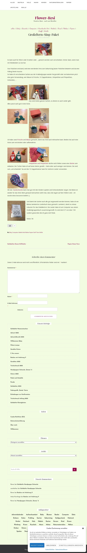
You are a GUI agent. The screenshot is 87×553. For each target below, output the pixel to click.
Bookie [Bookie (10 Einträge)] (57, 514)
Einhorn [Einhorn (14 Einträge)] (16, 518)
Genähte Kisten (15, 349)
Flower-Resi (45, 17)
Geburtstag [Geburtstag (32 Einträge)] (48, 518)
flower (47, 37)
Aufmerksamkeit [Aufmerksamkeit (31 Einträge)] (31, 514)
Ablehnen (51, 545)
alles (12, 2)
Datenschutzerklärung (61, 549)
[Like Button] (9, 225)
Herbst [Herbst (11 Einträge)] (18, 521)
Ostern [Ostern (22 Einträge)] (24, 528)
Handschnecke (18, 190)
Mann (36, 2)
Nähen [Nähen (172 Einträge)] (70, 524)
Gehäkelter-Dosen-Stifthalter (16, 244)
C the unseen (15, 353)
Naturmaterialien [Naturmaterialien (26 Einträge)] (59, 524)
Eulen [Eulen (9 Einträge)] (23, 518)
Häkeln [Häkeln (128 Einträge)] (40, 521)
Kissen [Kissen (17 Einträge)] (69, 521)
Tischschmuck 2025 (17, 365)
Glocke (72, 163)
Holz (29, 2)
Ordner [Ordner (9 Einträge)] (16, 528)
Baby (18, 28)
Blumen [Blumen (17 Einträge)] (49, 514)
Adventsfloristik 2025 (17, 337)
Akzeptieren (37, 545)
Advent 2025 (15, 333)
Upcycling (14, 7)
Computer (33, 28)
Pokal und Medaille (17, 378)
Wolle (23, 7)
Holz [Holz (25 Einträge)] (33, 521)
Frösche (20, 140)
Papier (69, 2)
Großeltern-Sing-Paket (43, 35)
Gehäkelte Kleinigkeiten (18, 402)
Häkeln (53, 28)
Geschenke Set (43, 28)
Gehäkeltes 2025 (16, 386)
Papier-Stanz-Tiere (74, 244)
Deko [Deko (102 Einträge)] (73, 514)
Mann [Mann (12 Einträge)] (41, 524)
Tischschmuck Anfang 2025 (19, 398)
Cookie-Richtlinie (49, 549)
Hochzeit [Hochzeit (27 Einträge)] (26, 521)
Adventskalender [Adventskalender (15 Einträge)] (17, 514)
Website (20, 310)
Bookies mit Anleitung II (18, 357)
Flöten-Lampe (15, 345)
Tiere (37, 232)
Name (9, 296)
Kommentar (11, 268)
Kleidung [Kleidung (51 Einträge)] (17, 524)
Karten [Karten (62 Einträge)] (48, 521)
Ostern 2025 (15, 374)
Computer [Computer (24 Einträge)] (65, 514)
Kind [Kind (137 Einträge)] (62, 521)
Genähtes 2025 (15, 361)
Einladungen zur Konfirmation (20, 394)
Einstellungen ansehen (71, 545)
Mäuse (28, 140)
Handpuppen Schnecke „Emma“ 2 (21, 370)
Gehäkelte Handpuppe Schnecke (27, 484)
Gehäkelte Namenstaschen (19, 329)
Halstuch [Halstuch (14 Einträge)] (71, 518)
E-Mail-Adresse (12, 304)
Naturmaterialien (56, 2)
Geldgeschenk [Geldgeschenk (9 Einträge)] (60, 518)
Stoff (40, 31)
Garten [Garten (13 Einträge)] (39, 518)
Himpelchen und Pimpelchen (39, 163)
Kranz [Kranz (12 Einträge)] (25, 524)
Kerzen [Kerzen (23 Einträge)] (55, 521)
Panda (13, 382)
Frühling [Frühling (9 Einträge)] (31, 518)
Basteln (21, 2)
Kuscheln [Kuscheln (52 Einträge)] (33, 524)
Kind (60, 28)
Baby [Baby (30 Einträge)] (42, 514)
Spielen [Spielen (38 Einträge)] (19, 531)
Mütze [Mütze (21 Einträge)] (48, 524)
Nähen (43, 2)
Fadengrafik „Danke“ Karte (19, 390)
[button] (83, 528)
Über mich (14, 425)
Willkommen (14, 429)
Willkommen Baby (16, 341)
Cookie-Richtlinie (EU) (18, 417)
